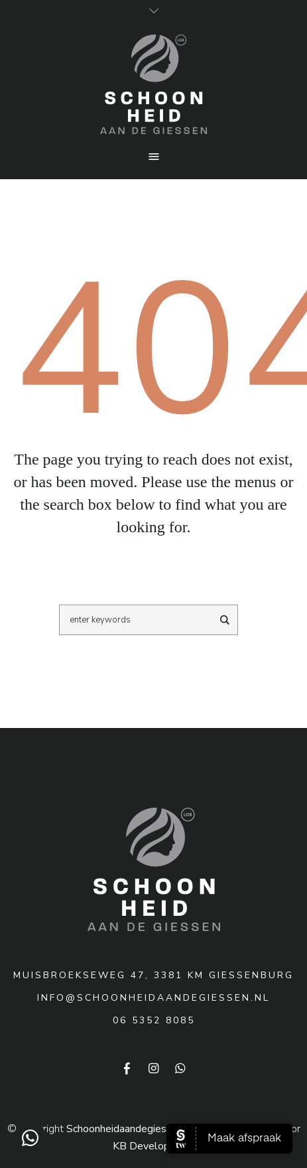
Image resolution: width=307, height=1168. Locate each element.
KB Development (153, 1146)
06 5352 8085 (154, 1020)
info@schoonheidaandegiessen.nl (153, 997)
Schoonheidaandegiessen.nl (130, 1129)
